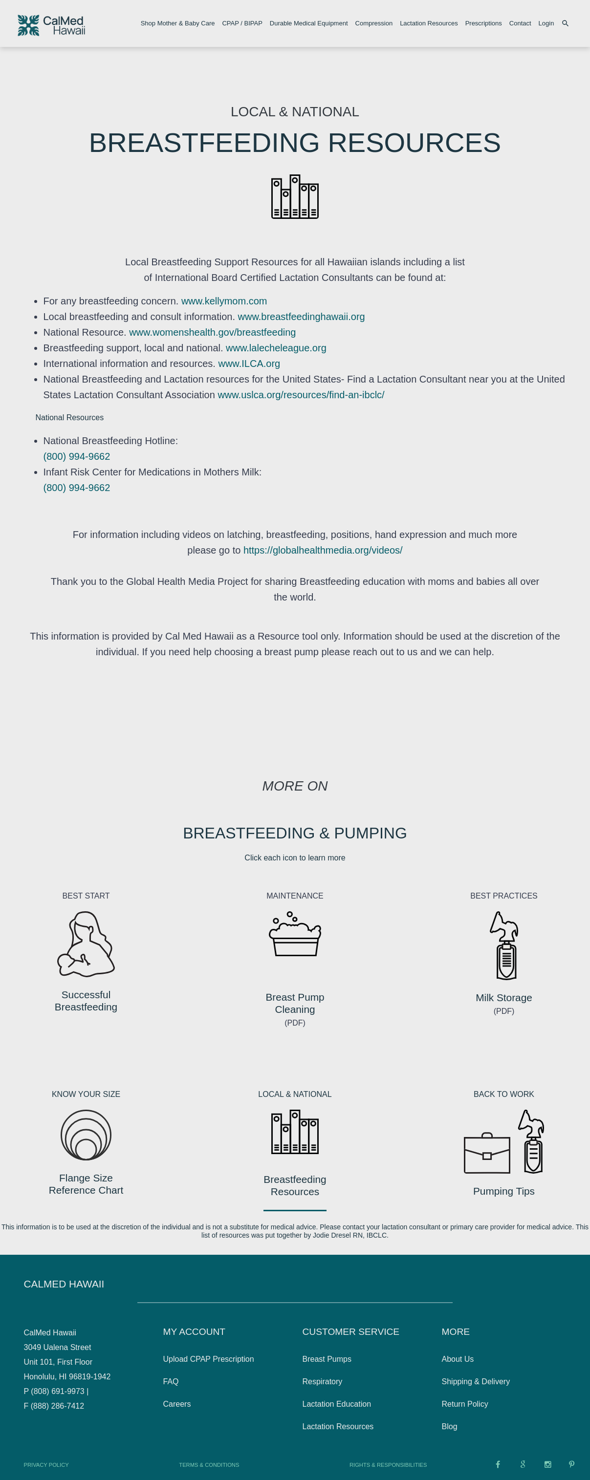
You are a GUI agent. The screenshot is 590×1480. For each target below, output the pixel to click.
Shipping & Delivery (476, 1381)
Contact (520, 23)
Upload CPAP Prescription (208, 1359)
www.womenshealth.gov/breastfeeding (212, 332)
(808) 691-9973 (57, 1391)
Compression (374, 23)
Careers (177, 1404)
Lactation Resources (429, 23)
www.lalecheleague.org (275, 348)
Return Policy (465, 1404)
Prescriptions (483, 23)
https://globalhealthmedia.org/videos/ (323, 550)
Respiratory (323, 1381)
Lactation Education (337, 1404)
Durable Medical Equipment (309, 23)
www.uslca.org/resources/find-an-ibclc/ (300, 394)
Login (546, 23)
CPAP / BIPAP (242, 23)
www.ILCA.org (248, 363)
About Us (458, 1359)
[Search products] (567, 23)
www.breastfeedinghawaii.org (301, 316)
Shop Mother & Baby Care (178, 23)
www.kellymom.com (224, 301)
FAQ (171, 1381)
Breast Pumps (327, 1359)
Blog (450, 1426)
